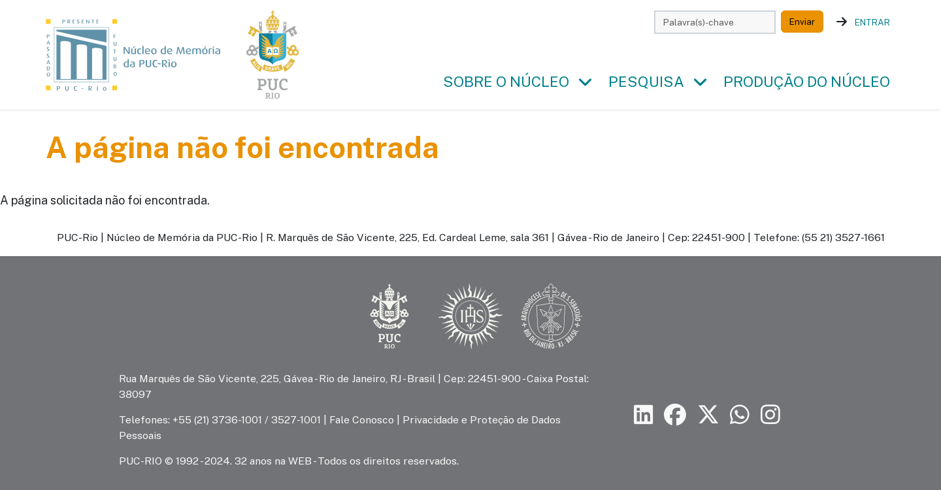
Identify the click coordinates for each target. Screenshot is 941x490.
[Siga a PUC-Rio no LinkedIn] (643, 415)
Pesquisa (646, 81)
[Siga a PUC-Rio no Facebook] (675, 415)
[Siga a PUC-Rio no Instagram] (770, 415)
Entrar (872, 22)
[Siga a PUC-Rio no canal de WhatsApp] (740, 415)
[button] (584, 82)
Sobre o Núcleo (506, 81)
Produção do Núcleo (806, 81)
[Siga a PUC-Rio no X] (708, 415)
